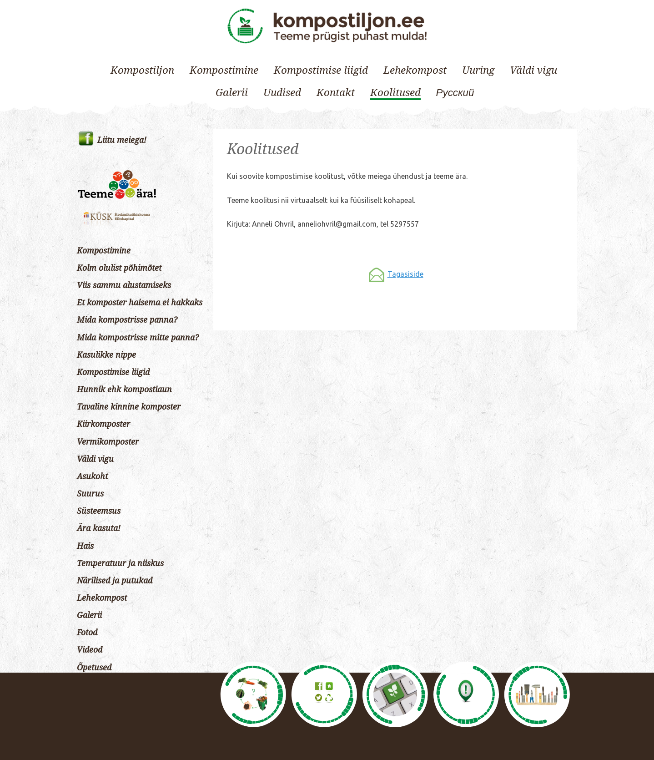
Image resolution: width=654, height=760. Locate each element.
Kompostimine (224, 70)
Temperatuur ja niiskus (120, 563)
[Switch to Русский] (455, 93)
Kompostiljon (142, 70)
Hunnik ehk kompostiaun (124, 389)
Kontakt (336, 92)
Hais (85, 546)
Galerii (232, 92)
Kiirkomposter (103, 424)
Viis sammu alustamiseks (124, 285)
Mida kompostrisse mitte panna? (138, 337)
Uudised (282, 92)
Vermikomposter (108, 441)
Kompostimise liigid (321, 70)
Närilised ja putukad (114, 580)
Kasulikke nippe (106, 355)
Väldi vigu (533, 70)
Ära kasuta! (99, 528)
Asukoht (92, 476)
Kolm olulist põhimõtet (119, 268)
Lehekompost (415, 70)
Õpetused (94, 667)
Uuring (478, 70)
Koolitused (395, 92)
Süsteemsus (99, 511)
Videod (89, 649)
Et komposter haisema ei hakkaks (139, 302)
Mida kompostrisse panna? (127, 319)
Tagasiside (405, 274)
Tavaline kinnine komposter (129, 406)
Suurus (90, 493)
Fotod (87, 632)
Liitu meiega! (121, 140)
